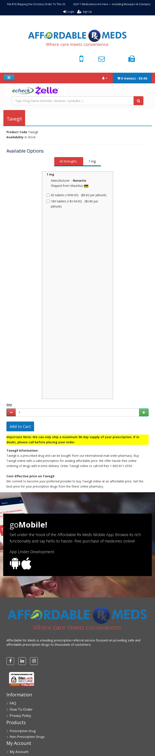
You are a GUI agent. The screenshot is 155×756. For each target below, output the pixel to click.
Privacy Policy (20, 715)
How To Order (21, 709)
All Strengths (68, 161)
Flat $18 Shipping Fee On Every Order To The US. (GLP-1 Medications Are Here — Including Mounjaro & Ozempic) (78, 4)
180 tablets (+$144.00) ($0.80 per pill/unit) (72, 203)
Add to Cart (20, 426)
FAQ (13, 703)
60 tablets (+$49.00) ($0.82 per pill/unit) (77, 195)
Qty (9, 405)
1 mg (92, 161)
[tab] (68, 161)
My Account (19, 751)
